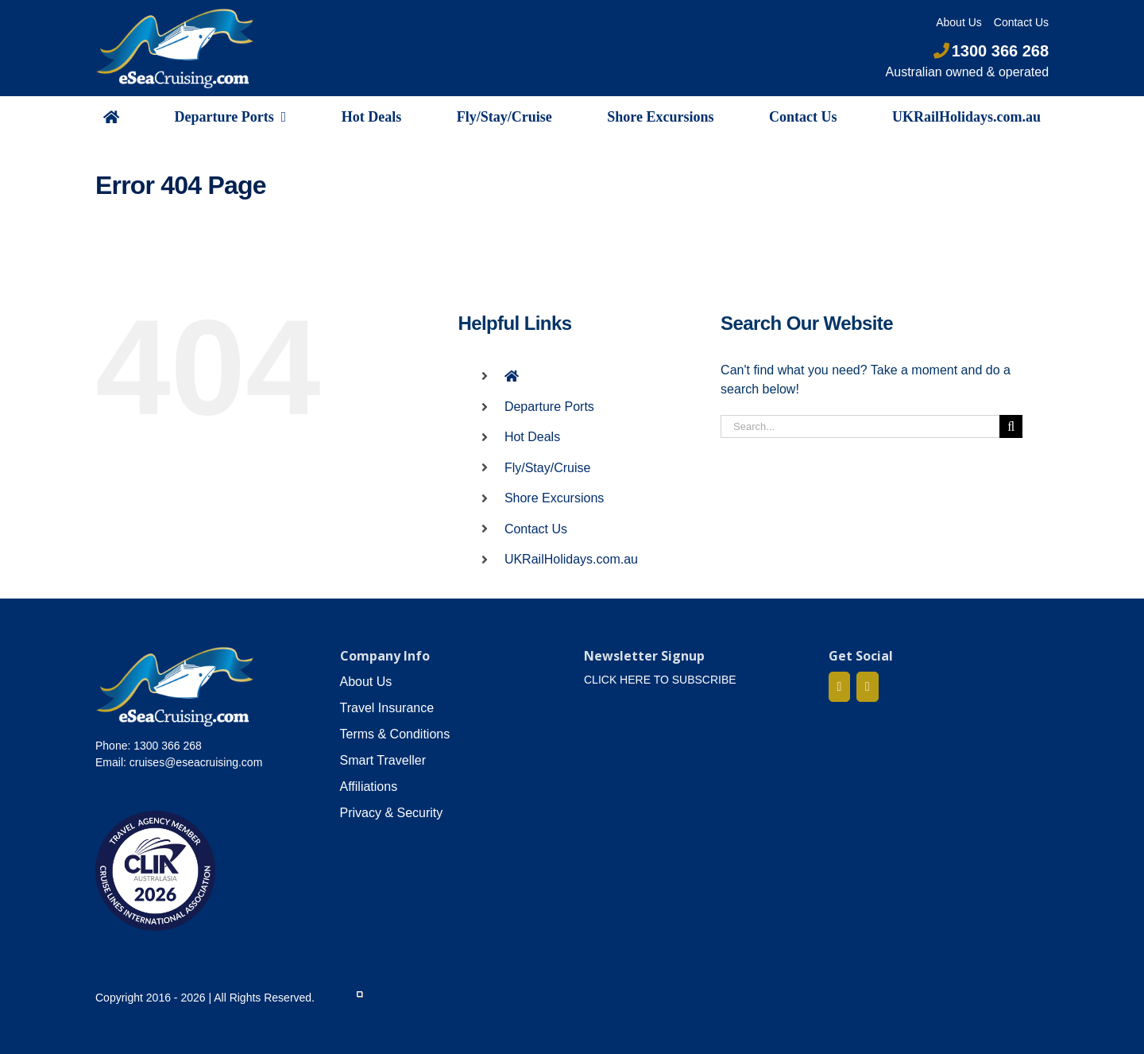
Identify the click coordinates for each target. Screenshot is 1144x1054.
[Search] (1010, 426)
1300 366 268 (991, 51)
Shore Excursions (554, 498)
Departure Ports (549, 406)
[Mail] (867, 687)
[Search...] (860, 426)
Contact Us (535, 529)
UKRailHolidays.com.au (571, 559)
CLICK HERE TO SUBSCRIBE (660, 679)
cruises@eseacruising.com (196, 762)
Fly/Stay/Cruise (547, 468)
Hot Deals (532, 437)
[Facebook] (840, 687)
